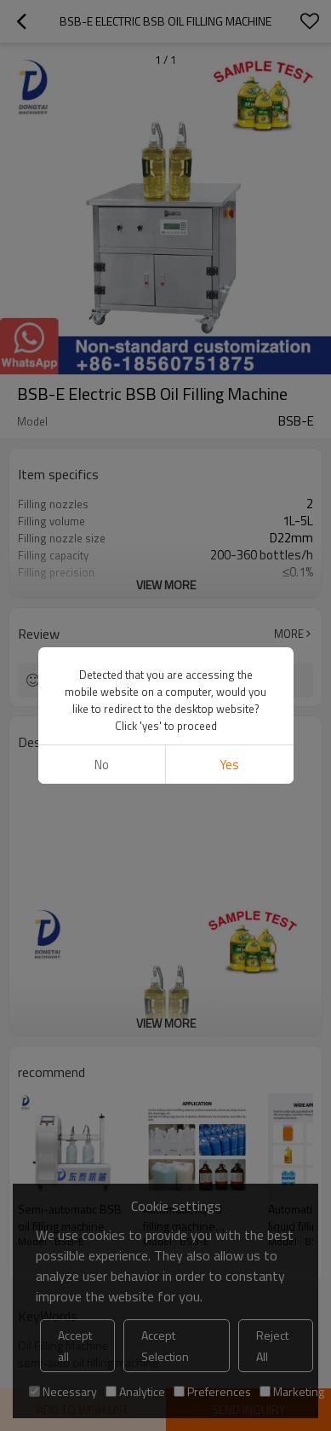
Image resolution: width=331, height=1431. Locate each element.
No (101, 764)
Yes (229, 764)
